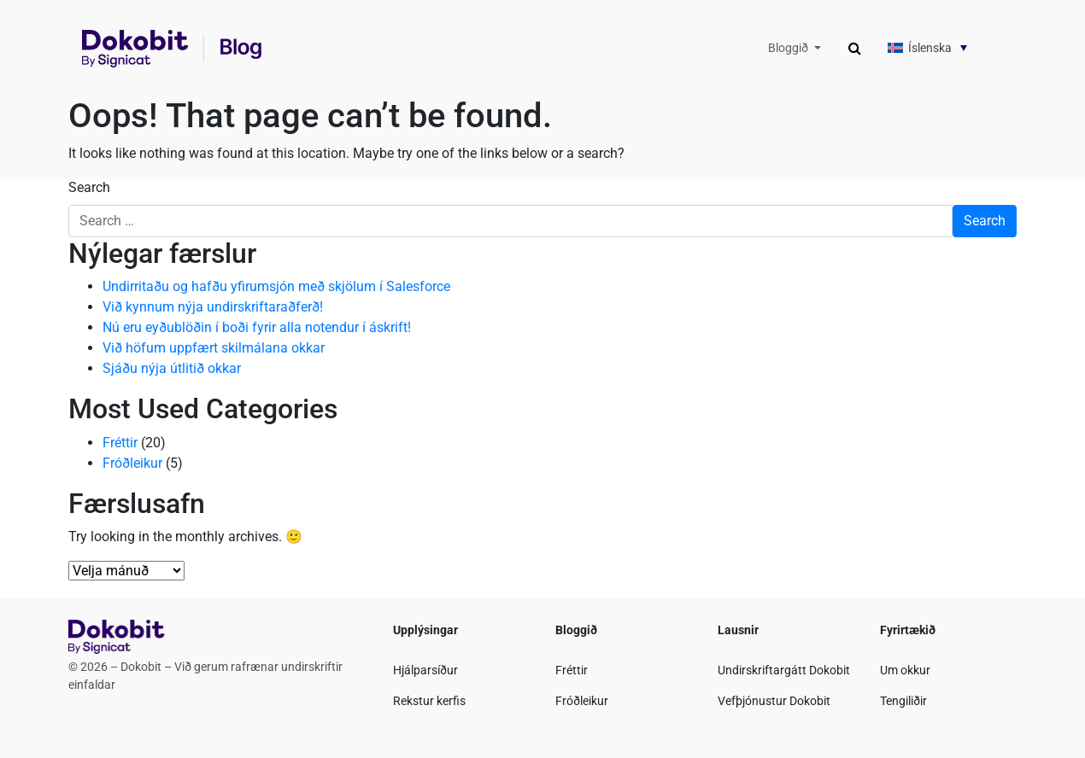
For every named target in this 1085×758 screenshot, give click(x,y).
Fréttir (120, 442)
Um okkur (905, 670)
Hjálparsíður (425, 670)
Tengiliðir (903, 701)
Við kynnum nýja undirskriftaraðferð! (213, 307)
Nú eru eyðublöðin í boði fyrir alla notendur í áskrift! (257, 327)
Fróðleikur (132, 463)
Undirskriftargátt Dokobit (784, 670)
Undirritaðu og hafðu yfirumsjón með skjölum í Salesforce (276, 286)
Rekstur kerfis (429, 701)
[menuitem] (939, 47)
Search (89, 187)
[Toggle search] (854, 49)
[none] (939, 47)
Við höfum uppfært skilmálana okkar (214, 348)
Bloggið (789, 48)
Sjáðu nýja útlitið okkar (172, 368)
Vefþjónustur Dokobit (774, 701)
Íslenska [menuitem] (930, 48)
